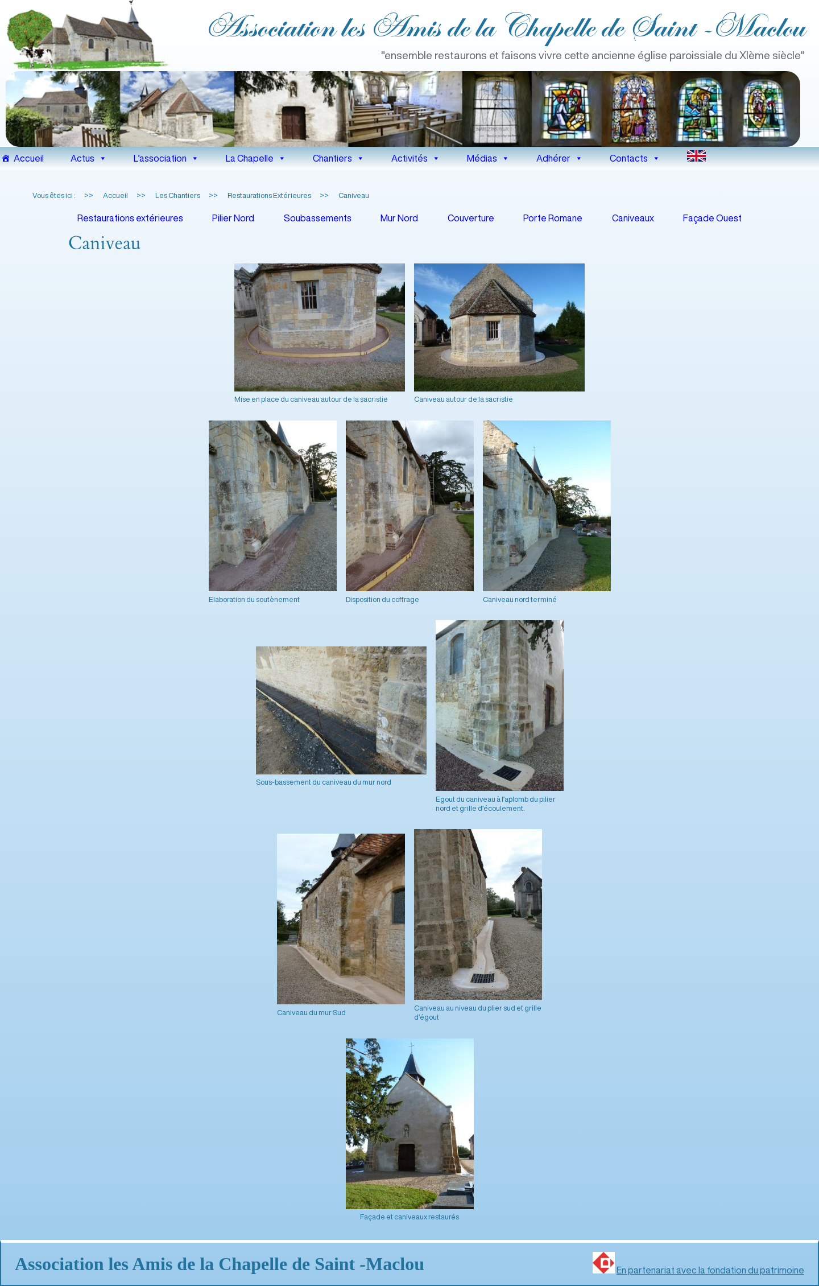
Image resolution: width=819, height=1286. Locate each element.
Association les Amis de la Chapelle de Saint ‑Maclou (504, 28)
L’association (166, 158)
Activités (415, 158)
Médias (488, 158)
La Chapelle (256, 158)
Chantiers (339, 158)
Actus (89, 158)
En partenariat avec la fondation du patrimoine (710, 1270)
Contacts (635, 158)
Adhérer (559, 158)
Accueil (29, 158)
